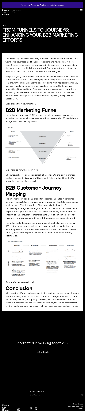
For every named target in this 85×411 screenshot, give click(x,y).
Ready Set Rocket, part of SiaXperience (47, 5)
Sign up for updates (37, 400)
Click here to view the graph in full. (22, 169)
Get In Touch (43, 352)
